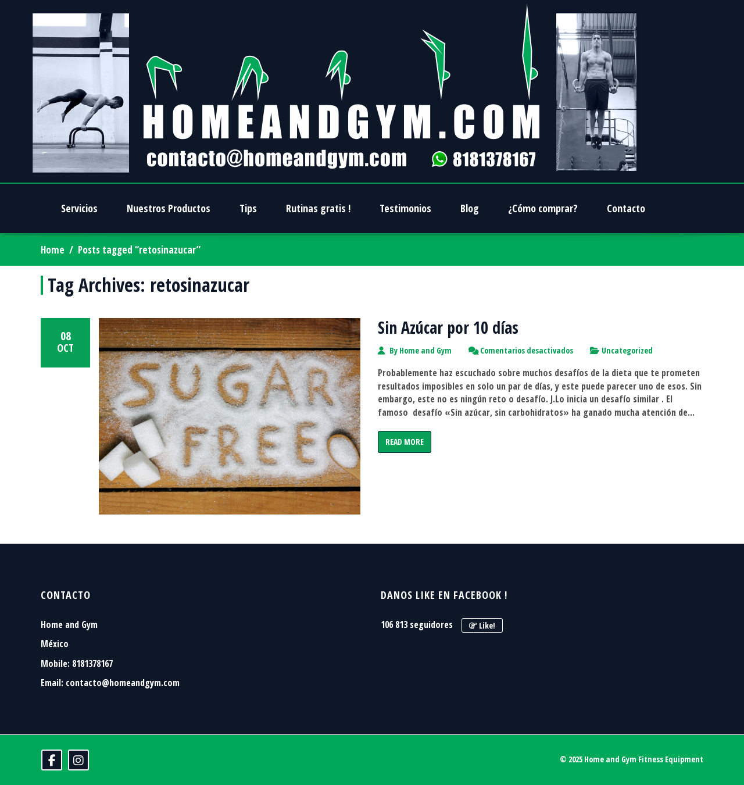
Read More (404, 441)
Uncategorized (627, 350)
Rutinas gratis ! (318, 208)
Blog (469, 208)
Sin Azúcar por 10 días (448, 327)
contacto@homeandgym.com (123, 682)
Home (53, 249)
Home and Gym (425, 350)
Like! (482, 625)
